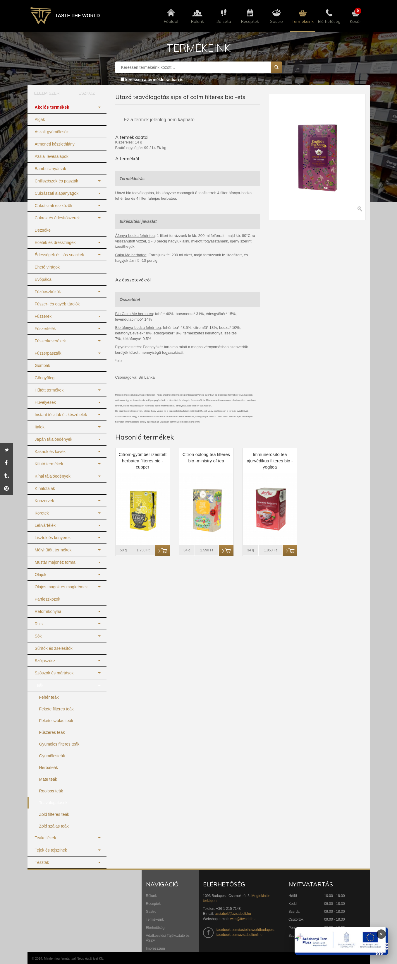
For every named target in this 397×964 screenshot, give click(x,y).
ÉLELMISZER (46, 93)
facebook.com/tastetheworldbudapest (245, 930)
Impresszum (155, 948)
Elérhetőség (155, 928)
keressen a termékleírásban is (154, 79)
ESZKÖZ (86, 93)
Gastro (151, 912)
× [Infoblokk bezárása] (381, 934)
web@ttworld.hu (242, 919)
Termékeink (155, 919)
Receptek (153, 904)
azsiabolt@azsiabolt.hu (233, 914)
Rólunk (151, 896)
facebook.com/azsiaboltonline (239, 935)
